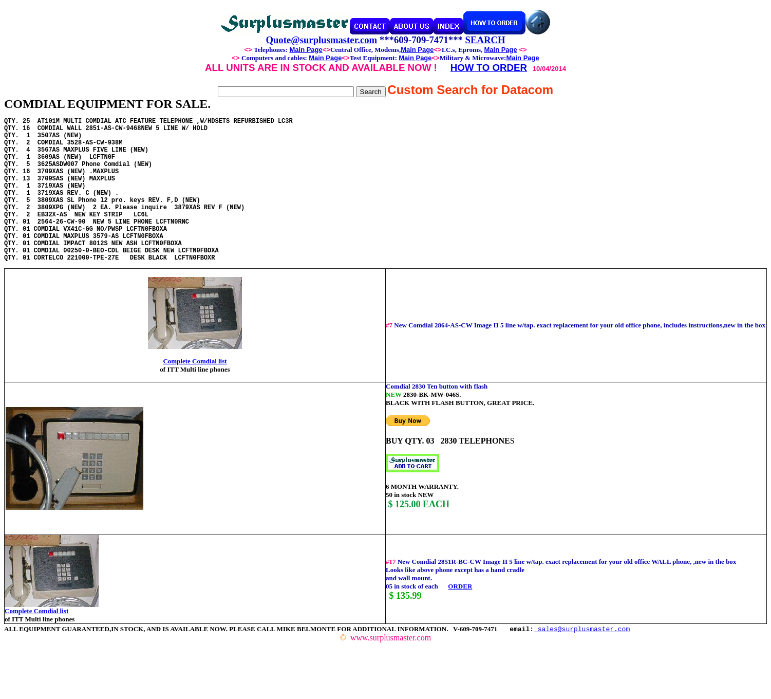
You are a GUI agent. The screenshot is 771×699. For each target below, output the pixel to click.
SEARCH (485, 39)
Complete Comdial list (195, 392)
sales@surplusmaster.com (582, 659)
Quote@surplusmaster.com (321, 39)
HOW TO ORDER (488, 67)
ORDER (460, 617)
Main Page (305, 49)
